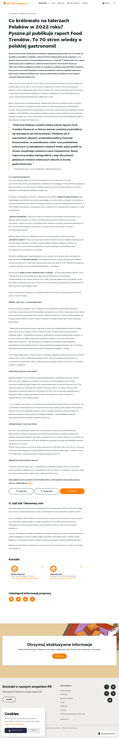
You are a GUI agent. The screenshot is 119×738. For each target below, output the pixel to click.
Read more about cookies (14, 724)
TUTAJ (29, 484)
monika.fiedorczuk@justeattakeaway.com (25, 578)
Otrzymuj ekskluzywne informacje (72, 714)
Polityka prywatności (54, 728)
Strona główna (65, 690)
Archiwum (64, 694)
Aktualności (42, 3)
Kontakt (85, 3)
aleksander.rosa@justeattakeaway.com (63, 578)
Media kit (61, 3)
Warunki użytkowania (69, 728)
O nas (53, 3)
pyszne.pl (63, 719)
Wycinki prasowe (73, 3)
